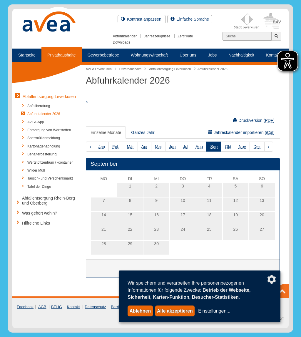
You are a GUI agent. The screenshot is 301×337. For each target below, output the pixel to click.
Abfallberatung (38, 106)
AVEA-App (35, 122)
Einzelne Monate (106, 132)
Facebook (25, 307)
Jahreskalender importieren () (241, 132)
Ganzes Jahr (142, 132)
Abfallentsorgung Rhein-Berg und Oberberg (48, 200)
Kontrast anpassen (142, 19)
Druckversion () (254, 120)
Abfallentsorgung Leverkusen (49, 96)
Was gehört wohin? (39, 213)
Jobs (212, 55)
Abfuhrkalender (125, 36)
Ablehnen (140, 310)
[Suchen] (247, 36)
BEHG (56, 307)
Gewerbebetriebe (103, 55)
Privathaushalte (61, 55)
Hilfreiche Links (36, 223)
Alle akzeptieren (175, 310)
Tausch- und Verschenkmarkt (50, 178)
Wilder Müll (36, 170)
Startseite (27, 55)
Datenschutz (95, 307)
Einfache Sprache (189, 19)
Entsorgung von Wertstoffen (49, 130)
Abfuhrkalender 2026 (43, 114)
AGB (42, 307)
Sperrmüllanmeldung (43, 138)
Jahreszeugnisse (157, 36)
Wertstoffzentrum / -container (50, 162)
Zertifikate (185, 36)
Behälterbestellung (41, 154)
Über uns (188, 55)
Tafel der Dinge (39, 187)
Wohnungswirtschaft (149, 55)
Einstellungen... (214, 310)
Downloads (121, 42)
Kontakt (73, 307)
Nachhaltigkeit (241, 55)
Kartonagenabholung (43, 146)
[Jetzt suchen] (276, 36)
